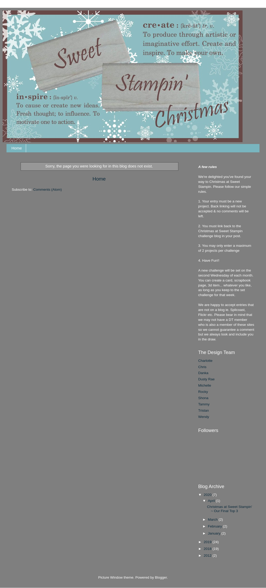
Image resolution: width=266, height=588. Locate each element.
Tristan (203, 410)
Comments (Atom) (47, 189)
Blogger (161, 577)
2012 (208, 555)
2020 (208, 495)
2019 (208, 542)
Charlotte (205, 361)
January (214, 533)
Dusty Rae (206, 379)
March (213, 519)
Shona (203, 398)
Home (16, 148)
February (215, 526)
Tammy (204, 404)
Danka (203, 373)
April (212, 501)
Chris (202, 367)
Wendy (203, 417)
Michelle (204, 385)
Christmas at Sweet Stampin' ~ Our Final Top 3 (229, 509)
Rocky (203, 392)
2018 (208, 549)
